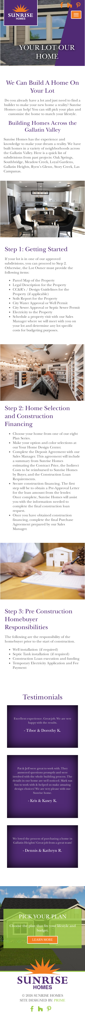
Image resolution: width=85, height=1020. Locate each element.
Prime (59, 1000)
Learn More (42, 939)
